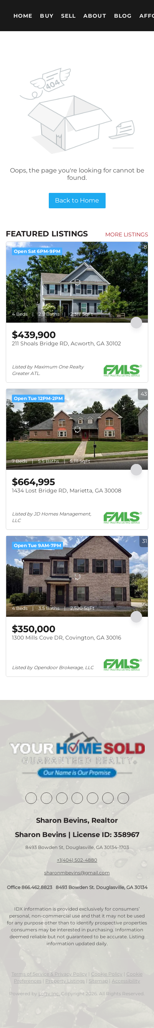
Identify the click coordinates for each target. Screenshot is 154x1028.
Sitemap (98, 981)
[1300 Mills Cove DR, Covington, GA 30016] (77, 576)
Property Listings (65, 981)
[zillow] (77, 798)
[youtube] (108, 798)
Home (22, 15)
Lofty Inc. (49, 993)
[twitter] (62, 798)
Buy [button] (46, 15)
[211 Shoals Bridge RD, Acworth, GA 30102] (77, 282)
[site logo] (77, 756)
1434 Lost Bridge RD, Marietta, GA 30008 (66, 490)
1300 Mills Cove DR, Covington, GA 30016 (66, 637)
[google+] (123, 798)
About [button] (94, 15)
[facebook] (31, 798)
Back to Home (77, 200)
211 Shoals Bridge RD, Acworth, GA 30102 (66, 343)
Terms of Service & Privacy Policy (49, 974)
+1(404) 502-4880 (77, 860)
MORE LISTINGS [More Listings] (126, 234)
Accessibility (126, 981)
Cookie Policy (107, 974)
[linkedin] (46, 798)
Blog (123, 15)
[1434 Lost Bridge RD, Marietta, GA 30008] (77, 429)
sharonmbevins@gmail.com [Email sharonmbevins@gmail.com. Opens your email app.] (77, 873)
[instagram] (92, 798)
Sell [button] (68, 15)
